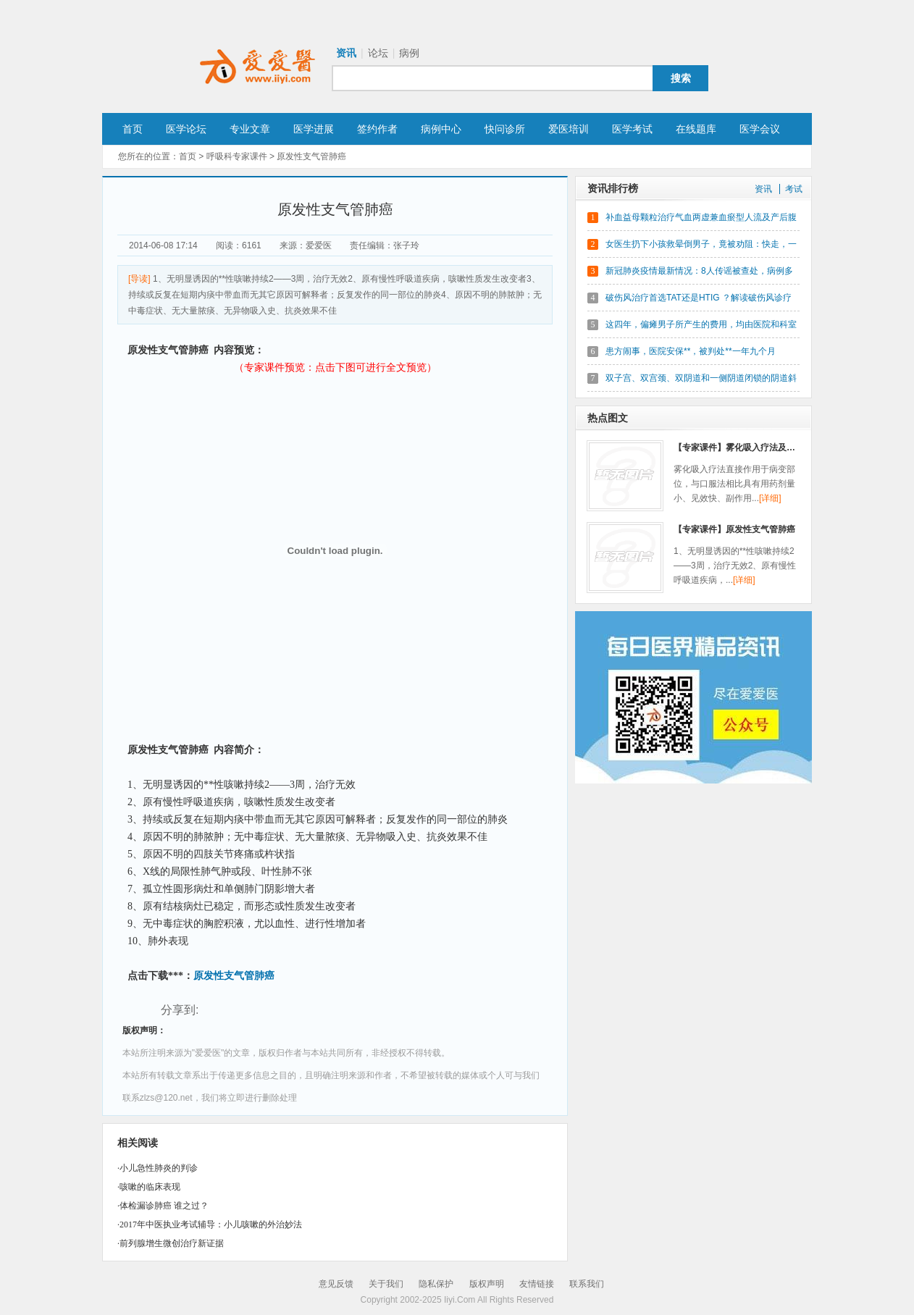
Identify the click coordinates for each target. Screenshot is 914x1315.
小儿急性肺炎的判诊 (159, 1168)
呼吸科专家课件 (236, 156)
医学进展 (313, 129)
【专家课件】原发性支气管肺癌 (734, 529)
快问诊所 (505, 129)
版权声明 (486, 1284)
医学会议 (759, 129)
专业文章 (250, 129)
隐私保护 (436, 1284)
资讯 (346, 53)
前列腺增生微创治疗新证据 (172, 1243)
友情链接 (536, 1284)
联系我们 (586, 1284)
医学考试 (632, 129)
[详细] (770, 498)
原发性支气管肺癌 (233, 975)
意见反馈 (336, 1284)
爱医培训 (568, 129)
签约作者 (377, 129)
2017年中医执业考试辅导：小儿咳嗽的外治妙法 (211, 1224)
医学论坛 (186, 129)
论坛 (378, 53)
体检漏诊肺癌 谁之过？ (164, 1206)
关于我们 (386, 1284)
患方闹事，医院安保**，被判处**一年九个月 (690, 351)
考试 (793, 189)
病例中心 (441, 129)
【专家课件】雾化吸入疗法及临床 (739, 447)
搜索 (681, 78)
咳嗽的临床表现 (150, 1187)
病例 (409, 53)
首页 (132, 129)
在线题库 (696, 129)
